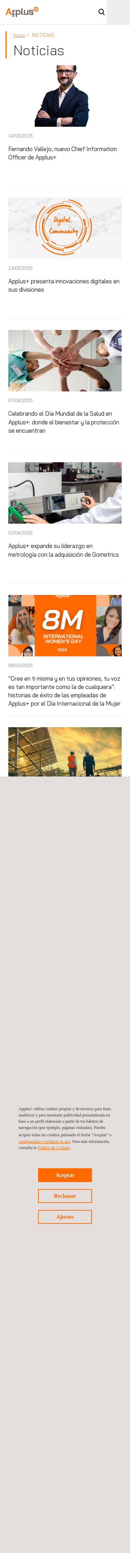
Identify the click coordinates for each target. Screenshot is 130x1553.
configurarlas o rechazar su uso (44, 1141)
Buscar (101, 12)
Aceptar (65, 1175)
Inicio (19, 35)
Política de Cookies (53, 1147)
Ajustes (65, 1217)
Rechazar (65, 1196)
